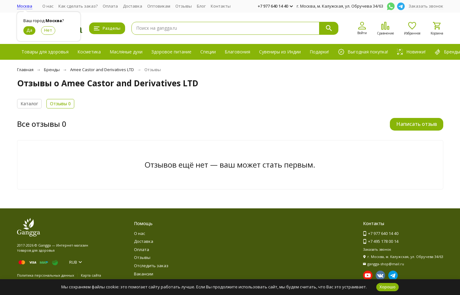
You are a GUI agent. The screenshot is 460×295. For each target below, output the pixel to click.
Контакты (221, 6)
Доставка (132, 6)
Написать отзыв (416, 123)
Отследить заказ (151, 265)
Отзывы (183, 6)
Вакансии (143, 274)
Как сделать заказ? (78, 6)
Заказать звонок (426, 6)
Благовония (237, 52)
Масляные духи (126, 52)
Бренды (52, 69)
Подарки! (319, 52)
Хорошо (387, 287)
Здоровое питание (171, 52)
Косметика (89, 52)
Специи (208, 52)
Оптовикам (158, 6)
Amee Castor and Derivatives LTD (102, 69)
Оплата (110, 6)
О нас (47, 6)
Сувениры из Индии (280, 52)
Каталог (29, 104)
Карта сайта (91, 275)
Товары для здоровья (45, 52)
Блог (201, 6)
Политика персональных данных (45, 275)
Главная (25, 69)
